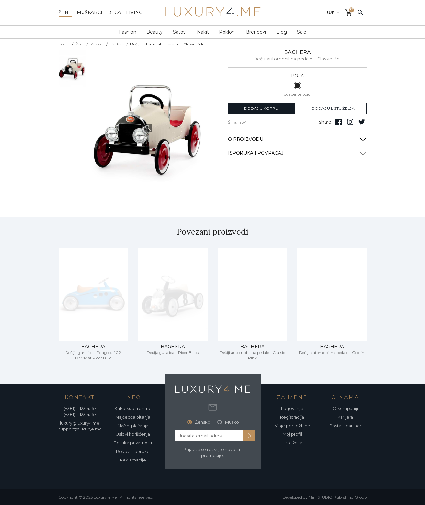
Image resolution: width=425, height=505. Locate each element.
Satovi (180, 32)
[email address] (209, 435)
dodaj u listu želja (333, 108)
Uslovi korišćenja (133, 434)
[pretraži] (360, 12)
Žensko (202, 422)
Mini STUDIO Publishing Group (338, 497)
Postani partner (345, 425)
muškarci (89, 12)
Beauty (154, 32)
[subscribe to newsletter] (249, 435)
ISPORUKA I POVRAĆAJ (297, 153)
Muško (232, 422)
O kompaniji (345, 408)
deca (114, 12)
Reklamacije (133, 459)
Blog (281, 32)
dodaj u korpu (261, 108)
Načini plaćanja (133, 425)
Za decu (117, 44)
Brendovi (256, 32)
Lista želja (292, 442)
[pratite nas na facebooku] (339, 122)
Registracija (292, 417)
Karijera (345, 417)
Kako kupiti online (133, 408)
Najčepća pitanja (133, 417)
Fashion (127, 32)
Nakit (203, 32)
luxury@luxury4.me (79, 423)
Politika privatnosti (133, 442)
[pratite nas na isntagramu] (350, 122)
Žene (79, 44)
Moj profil (292, 434)
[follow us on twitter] (362, 122)
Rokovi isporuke (133, 451)
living (134, 12)
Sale (301, 32)
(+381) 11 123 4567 (80, 408)
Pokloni (227, 32)
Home (64, 44)
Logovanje (292, 408)
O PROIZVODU (297, 139)
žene (65, 12)
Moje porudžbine (292, 425)
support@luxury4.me (80, 428)
